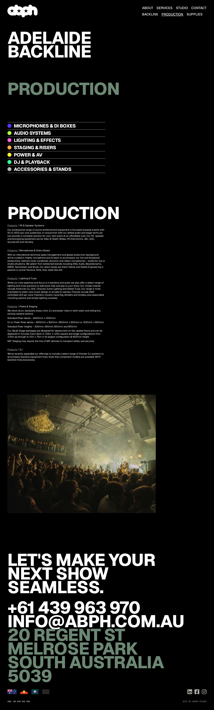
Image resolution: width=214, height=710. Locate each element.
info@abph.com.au (95, 621)
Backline (150, 14)
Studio (182, 8)
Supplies (195, 14)
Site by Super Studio (195, 701)
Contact (199, 8)
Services (164, 8)
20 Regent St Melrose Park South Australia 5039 (85, 655)
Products (12, 225)
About (147, 8)
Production (172, 14)
